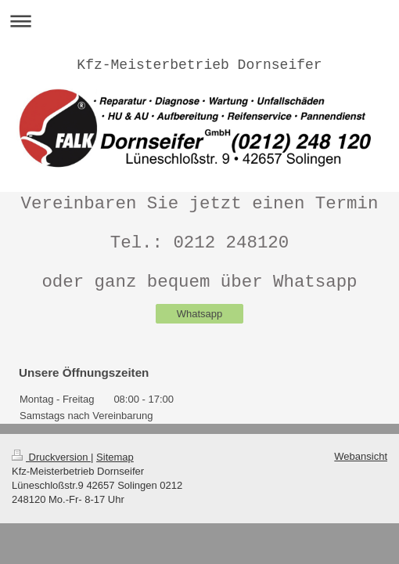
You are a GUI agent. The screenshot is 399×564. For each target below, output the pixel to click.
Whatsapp (200, 314)
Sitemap (115, 457)
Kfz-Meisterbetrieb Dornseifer (199, 65)
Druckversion (51, 457)
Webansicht (360, 456)
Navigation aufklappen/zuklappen (199, 21)
